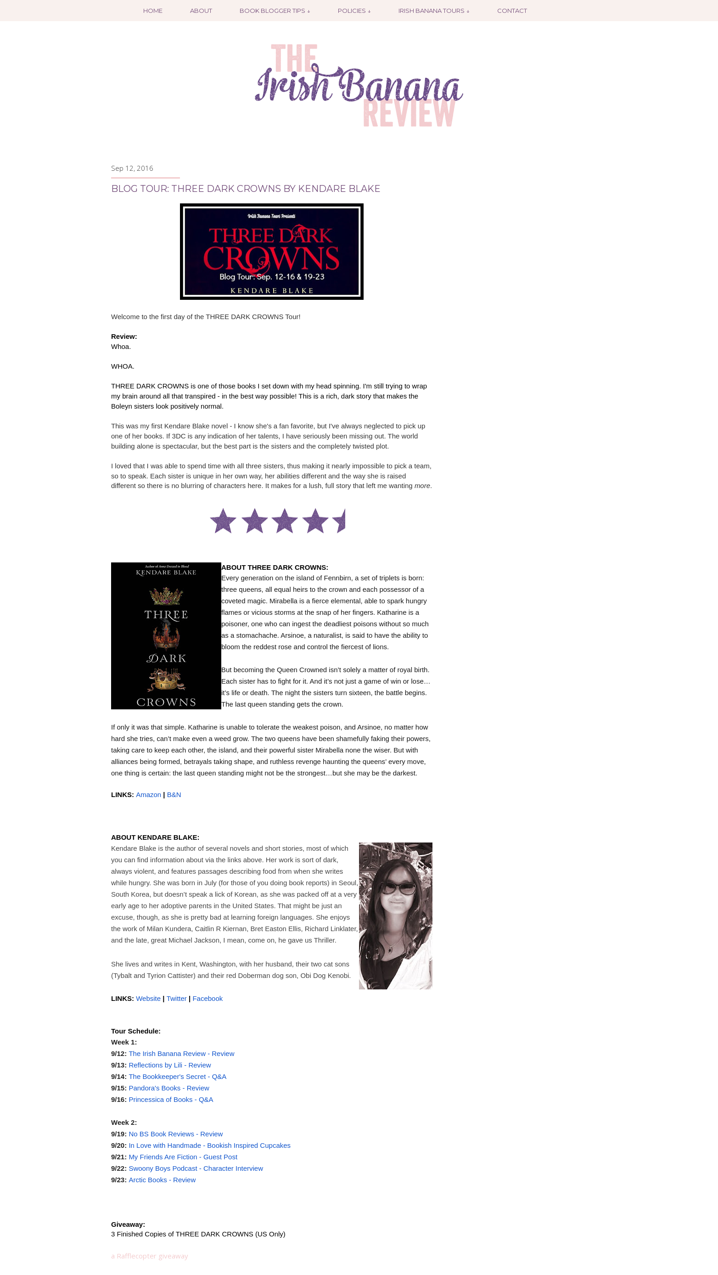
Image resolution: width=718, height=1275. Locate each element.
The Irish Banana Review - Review (181, 1053)
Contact (512, 10)
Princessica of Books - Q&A (171, 1099)
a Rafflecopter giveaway (149, 1255)
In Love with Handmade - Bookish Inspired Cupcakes (210, 1145)
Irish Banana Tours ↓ (434, 10)
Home (153, 10)
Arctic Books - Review (162, 1180)
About (201, 10)
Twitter (177, 998)
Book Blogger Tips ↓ (275, 10)
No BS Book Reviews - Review (176, 1134)
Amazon (148, 794)
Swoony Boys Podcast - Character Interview (196, 1168)
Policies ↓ (354, 10)
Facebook (207, 998)
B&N (174, 794)
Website (148, 998)
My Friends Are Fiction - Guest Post (183, 1157)
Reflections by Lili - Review (170, 1065)
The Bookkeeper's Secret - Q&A (177, 1076)
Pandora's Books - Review (169, 1088)
